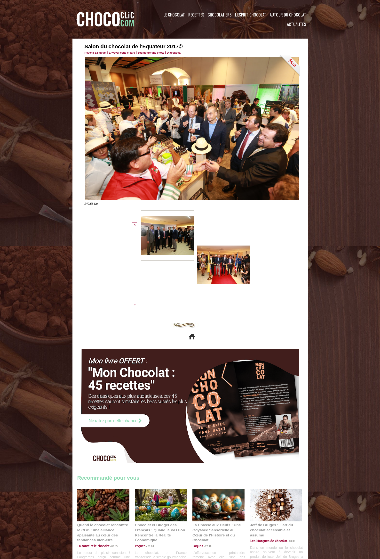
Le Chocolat (174, 15)
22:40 (206, 461)
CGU (142, 529)
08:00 (288, 456)
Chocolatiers (220, 15)
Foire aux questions (264, 529)
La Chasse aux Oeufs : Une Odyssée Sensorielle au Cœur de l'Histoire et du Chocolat (216, 450)
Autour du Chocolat (288, 15)
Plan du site (203, 529)
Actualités (296, 24)
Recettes (196, 15)
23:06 (149, 466)
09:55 (111, 461)
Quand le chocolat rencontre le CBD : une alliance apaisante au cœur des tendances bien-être (103, 450)
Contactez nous (92, 529)
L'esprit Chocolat (250, 15)
